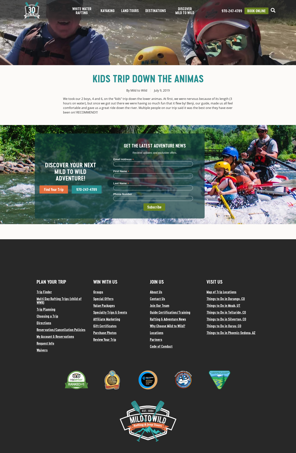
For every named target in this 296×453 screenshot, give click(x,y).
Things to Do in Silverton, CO (226, 319)
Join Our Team (159, 305)
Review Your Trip (104, 339)
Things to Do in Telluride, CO (226, 312)
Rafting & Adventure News (168, 319)
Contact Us (157, 299)
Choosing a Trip (47, 316)
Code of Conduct (161, 346)
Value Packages (104, 305)
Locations (156, 333)
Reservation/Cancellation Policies (61, 330)
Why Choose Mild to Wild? (167, 326)
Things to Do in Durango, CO (226, 299)
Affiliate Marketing (106, 319)
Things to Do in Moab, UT (223, 305)
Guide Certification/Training (170, 312)
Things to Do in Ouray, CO (224, 326)
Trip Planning (46, 309)
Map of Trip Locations (221, 292)
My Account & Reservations (55, 336)
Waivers (42, 350)
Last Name (121, 183)
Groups (98, 292)
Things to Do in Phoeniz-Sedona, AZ (231, 333)
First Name (121, 171)
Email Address (123, 159)
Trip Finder (44, 292)
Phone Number (122, 194)
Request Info (45, 343)
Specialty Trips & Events (110, 312)
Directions (44, 323)
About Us (156, 292)
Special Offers (103, 299)
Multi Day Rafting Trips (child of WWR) (59, 301)
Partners (156, 339)
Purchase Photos (104, 333)
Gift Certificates (104, 326)
